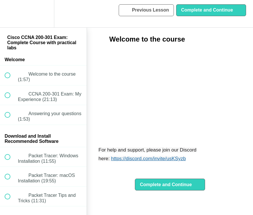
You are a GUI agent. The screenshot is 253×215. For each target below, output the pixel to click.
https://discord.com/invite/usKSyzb (148, 158)
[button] (10, 13)
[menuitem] (43, 13)
